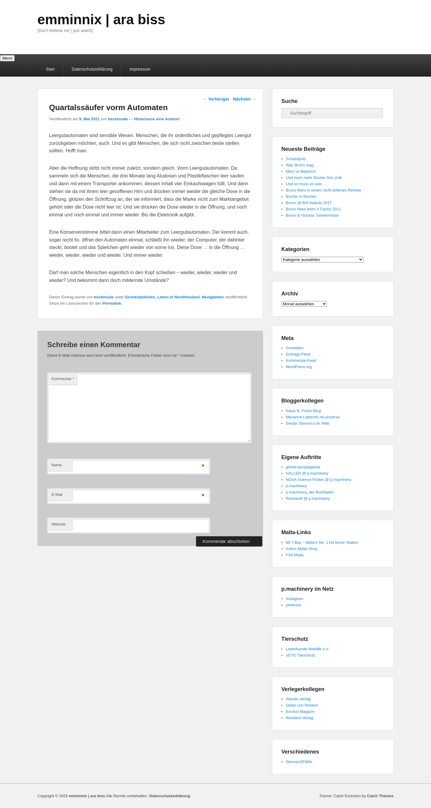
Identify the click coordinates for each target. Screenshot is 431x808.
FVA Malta (294, 555)
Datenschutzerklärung (92, 69)
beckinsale (118, 119)
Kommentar (62, 378)
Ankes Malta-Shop (302, 548)
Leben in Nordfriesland (178, 297)
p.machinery (296, 486)
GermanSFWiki (299, 762)
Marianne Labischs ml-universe (313, 417)
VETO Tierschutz (300, 655)
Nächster (245, 99)
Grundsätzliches (140, 297)
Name (56, 465)
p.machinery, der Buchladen (310, 492)
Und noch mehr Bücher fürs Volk (314, 177)
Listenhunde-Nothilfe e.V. (307, 649)
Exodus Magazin (300, 711)
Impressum (140, 69)
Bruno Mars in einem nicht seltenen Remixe (323, 190)
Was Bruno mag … (302, 165)
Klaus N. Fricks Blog (303, 410)
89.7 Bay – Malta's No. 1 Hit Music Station (322, 542)
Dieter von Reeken (302, 705)
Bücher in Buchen (301, 196)
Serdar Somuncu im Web (307, 423)
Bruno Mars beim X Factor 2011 (313, 209)
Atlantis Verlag (298, 699)
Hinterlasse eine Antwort (157, 119)
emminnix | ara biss (101, 19)
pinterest (293, 605)
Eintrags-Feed (298, 354)
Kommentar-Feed (301, 360)
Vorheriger (216, 99)
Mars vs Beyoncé (301, 171)
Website (58, 524)
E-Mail (57, 494)
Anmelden (294, 348)
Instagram (294, 598)
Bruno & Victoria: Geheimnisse (312, 215)
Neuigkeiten (213, 297)
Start (50, 69)
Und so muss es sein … (306, 184)
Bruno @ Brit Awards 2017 (309, 203)
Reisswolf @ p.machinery (308, 498)
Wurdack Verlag (299, 718)
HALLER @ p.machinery (307, 473)
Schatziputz (296, 159)
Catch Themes (380, 796)
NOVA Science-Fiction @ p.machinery (318, 479)
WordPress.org (299, 366)
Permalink (112, 303)
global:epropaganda (303, 467)
